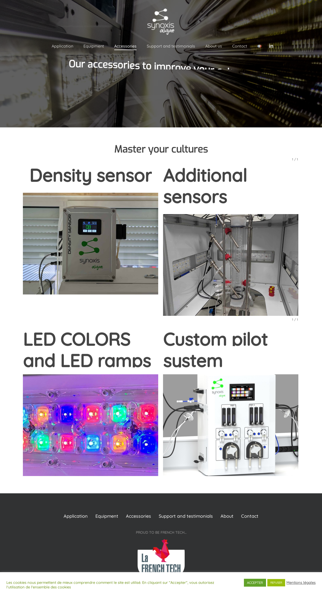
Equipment (106, 516)
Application (76, 516)
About (227, 516)
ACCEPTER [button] (255, 583)
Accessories (138, 516)
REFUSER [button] (276, 582)
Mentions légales (301, 582)
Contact (249, 516)
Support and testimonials (186, 516)
